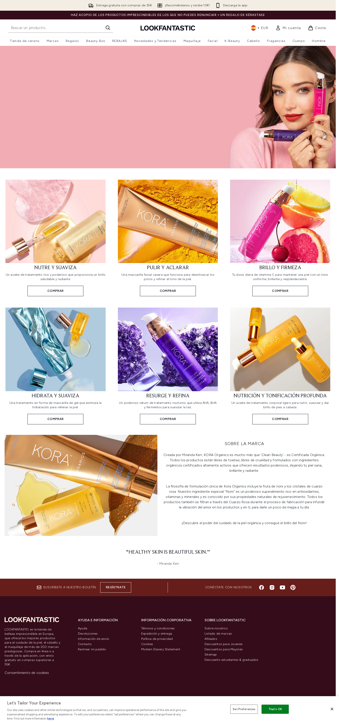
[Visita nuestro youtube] (282, 587)
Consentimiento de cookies (27, 673)
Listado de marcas (218, 633)
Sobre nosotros (216, 628)
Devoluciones (88, 633)
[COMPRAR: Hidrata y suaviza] (56, 365)
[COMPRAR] (81, 487)
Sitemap (211, 654)
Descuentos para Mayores (224, 649)
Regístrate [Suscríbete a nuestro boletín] (116, 587)
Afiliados (211, 639)
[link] (288, 28)
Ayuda (82, 628)
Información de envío (93, 639)
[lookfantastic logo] (168, 28)
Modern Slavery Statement (160, 649)
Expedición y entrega (156, 633)
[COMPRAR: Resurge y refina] (168, 365)
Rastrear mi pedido (92, 649)
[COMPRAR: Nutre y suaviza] (56, 237)
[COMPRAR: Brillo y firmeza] (280, 237)
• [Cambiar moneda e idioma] (259, 28)
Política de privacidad (157, 639)
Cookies (147, 644)
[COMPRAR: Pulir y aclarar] (168, 237)
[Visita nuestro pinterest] (293, 587)
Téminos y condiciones (158, 628)
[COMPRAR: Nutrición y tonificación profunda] (280, 365)
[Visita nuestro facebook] (261, 587)
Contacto (85, 644)
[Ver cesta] (317, 28)
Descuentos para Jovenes (224, 644)
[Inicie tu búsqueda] (60, 28)
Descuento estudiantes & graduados (231, 660)
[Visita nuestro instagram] (272, 587)
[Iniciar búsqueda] (107, 28)
